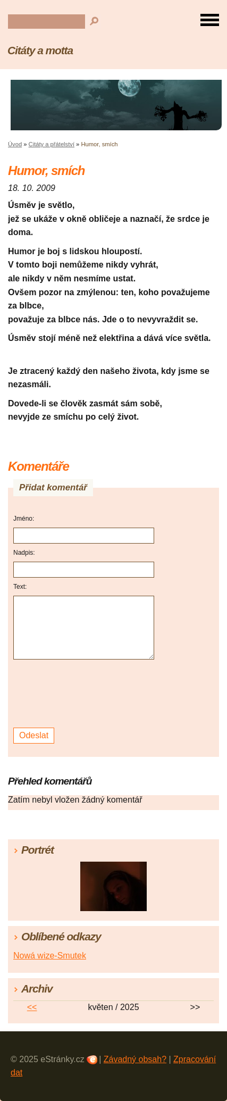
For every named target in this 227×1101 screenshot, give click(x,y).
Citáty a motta (40, 50)
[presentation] (85, 693)
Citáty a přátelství (51, 144)
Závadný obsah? (135, 1059)
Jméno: (23, 518)
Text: (20, 586)
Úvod (15, 144)
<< (32, 1007)
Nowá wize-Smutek (49, 955)
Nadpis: (24, 552)
